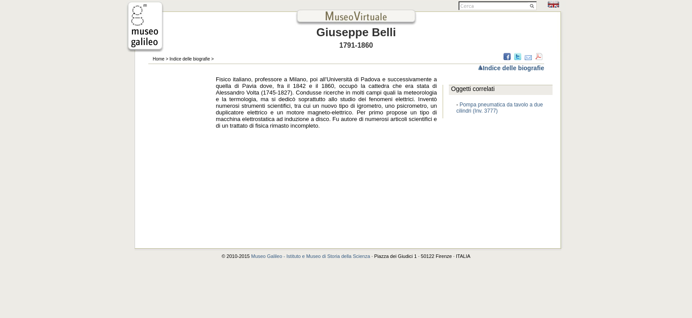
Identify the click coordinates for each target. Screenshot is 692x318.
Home (159, 59)
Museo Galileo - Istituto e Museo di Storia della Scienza (310, 256)
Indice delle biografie (189, 59)
